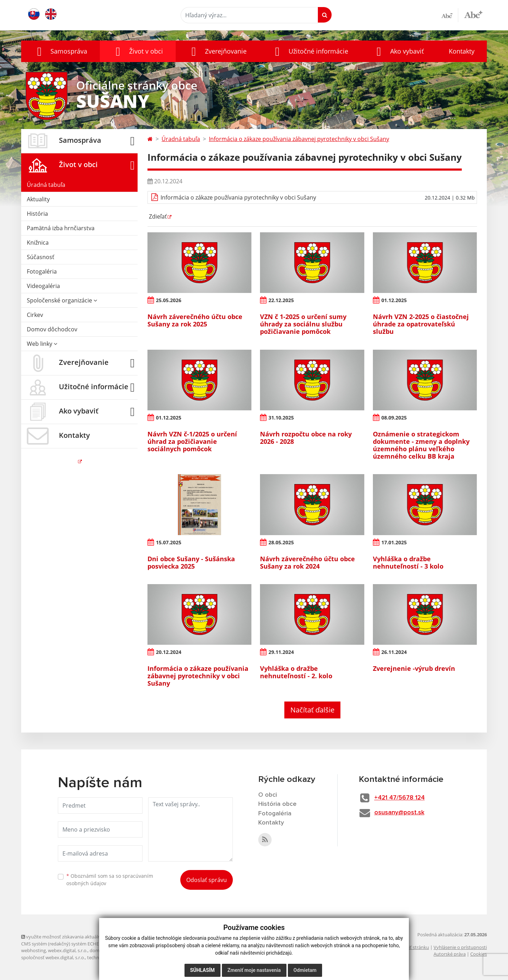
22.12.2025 (281, 300)
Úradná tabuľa (46, 185)
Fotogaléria (42, 271)
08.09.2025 (394, 417)
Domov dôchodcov (52, 329)
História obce (277, 804)
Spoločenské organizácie (62, 300)
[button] (60, 51)
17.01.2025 (394, 542)
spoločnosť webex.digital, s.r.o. (53, 957)
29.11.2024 (281, 652)
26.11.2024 (394, 652)
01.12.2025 (394, 300)
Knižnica (38, 242)
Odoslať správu (206, 880)
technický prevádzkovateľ (114, 957)
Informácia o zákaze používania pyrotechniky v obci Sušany (238, 197)
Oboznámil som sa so (109, 879)
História (37, 214)
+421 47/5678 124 (402, 798)
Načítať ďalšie (312, 710)
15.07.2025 (169, 542)
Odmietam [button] (305, 970)
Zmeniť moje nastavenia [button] (254, 970)
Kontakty (461, 51)
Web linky (42, 344)
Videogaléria (43, 286)
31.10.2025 (281, 417)
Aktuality (38, 199)
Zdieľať (157, 216)
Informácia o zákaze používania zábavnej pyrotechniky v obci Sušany (299, 139)
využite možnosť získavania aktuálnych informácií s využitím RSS (91, 936)
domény (98, 950)
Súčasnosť (40, 257)
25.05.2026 (169, 300)
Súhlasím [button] (202, 970)
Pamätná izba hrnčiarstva (61, 228)
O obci (267, 795)
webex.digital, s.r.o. (67, 950)
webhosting (33, 950)
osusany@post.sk (401, 813)
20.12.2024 (169, 652)
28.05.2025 (281, 542)
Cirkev (35, 315)
